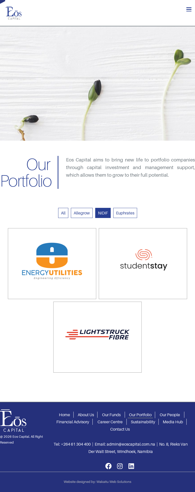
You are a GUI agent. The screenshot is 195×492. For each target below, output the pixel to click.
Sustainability (143, 421)
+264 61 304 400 (76, 444)
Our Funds (111, 414)
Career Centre (110, 421)
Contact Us (120, 429)
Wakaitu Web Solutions (113, 482)
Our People (170, 414)
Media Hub (173, 421)
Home (64, 414)
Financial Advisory (72, 421)
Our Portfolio (140, 414)
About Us (86, 414)
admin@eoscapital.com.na (131, 444)
